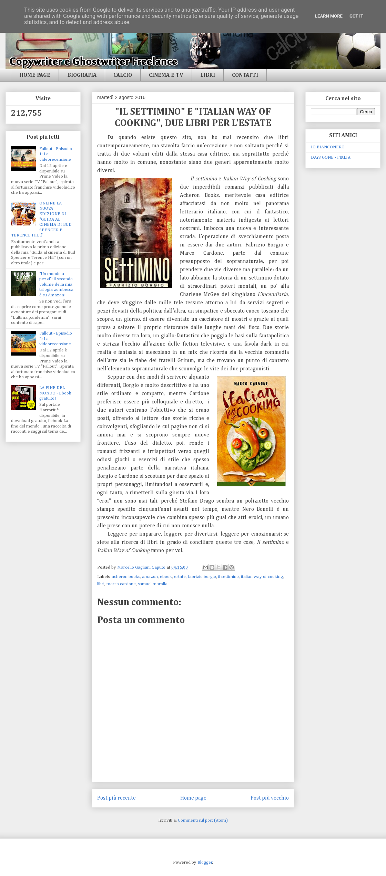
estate (180, 576)
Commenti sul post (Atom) (203, 820)
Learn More (329, 16)
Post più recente (116, 798)
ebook (166, 576)
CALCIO (122, 75)
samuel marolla (152, 584)
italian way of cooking (262, 576)
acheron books (126, 576)
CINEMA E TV (166, 75)
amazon (150, 576)
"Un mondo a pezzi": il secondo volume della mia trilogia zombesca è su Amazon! (56, 284)
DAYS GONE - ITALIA (331, 157)
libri (100, 584)
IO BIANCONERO (328, 147)
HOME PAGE (34, 75)
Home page (193, 798)
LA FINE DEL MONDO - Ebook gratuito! (55, 393)
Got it (356, 16)
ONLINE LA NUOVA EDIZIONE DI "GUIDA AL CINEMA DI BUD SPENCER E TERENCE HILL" (41, 219)
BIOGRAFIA (81, 75)
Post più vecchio (270, 798)
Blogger (204, 862)
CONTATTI (245, 75)
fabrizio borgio (202, 576)
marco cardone (121, 584)
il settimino (228, 576)
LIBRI (207, 75)
